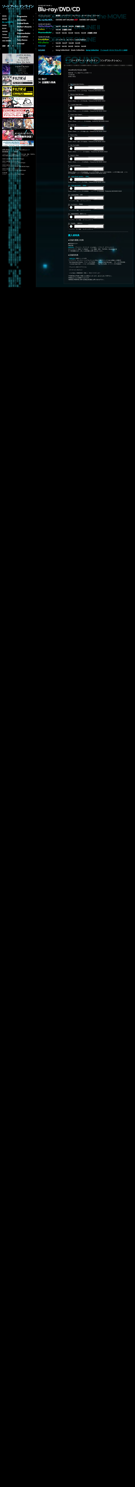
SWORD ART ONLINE (88, 20)
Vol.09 (71, 26)
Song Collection (92, 50)
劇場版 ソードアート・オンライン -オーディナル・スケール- (78, 16)
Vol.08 (64, 26)
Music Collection (77, 50)
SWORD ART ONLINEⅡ (65, 20)
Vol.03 (70, 33)
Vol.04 (77, 33)
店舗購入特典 (79, 26)
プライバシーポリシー (21, 149)
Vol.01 (58, 33)
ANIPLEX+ (71, 247)
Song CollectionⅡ (62, 50)
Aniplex (16, 151)
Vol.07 (58, 26)
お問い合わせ (6, 149)
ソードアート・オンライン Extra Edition (71, 40)
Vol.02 (64, 33)
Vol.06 (58, 30)
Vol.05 (83, 33)
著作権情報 (5, 151)
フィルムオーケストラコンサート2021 (113, 50)
